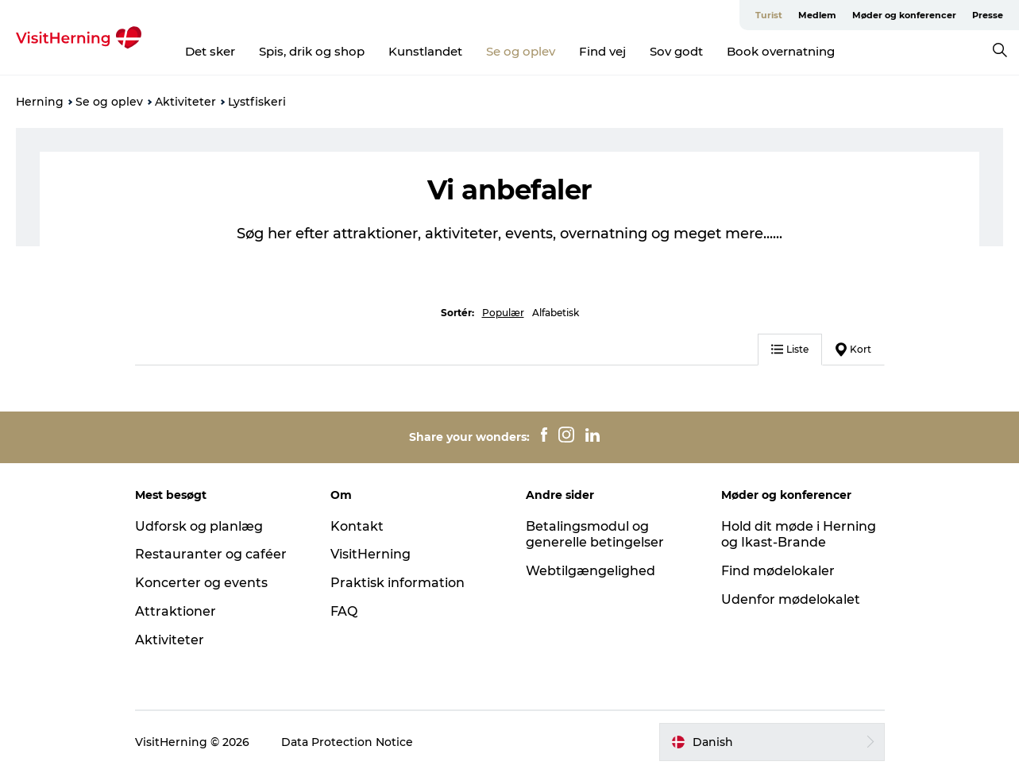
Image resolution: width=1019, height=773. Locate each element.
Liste (790, 349)
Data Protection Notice (347, 742)
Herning (40, 102)
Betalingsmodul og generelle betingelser (595, 535)
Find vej (602, 51)
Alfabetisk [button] (555, 313)
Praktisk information (397, 582)
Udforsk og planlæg (199, 526)
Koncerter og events (201, 582)
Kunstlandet (425, 51)
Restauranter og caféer (211, 554)
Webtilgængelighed (590, 570)
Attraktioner (175, 611)
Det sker (210, 51)
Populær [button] (503, 313)
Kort (853, 350)
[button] (771, 742)
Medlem (817, 15)
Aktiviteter (185, 102)
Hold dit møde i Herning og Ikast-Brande (798, 535)
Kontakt (357, 526)
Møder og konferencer (904, 15)
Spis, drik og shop (312, 51)
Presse (987, 15)
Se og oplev (520, 51)
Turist (768, 15)
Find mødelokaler (778, 570)
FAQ (343, 611)
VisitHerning (370, 554)
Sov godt (676, 51)
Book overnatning (781, 51)
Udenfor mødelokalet (790, 599)
